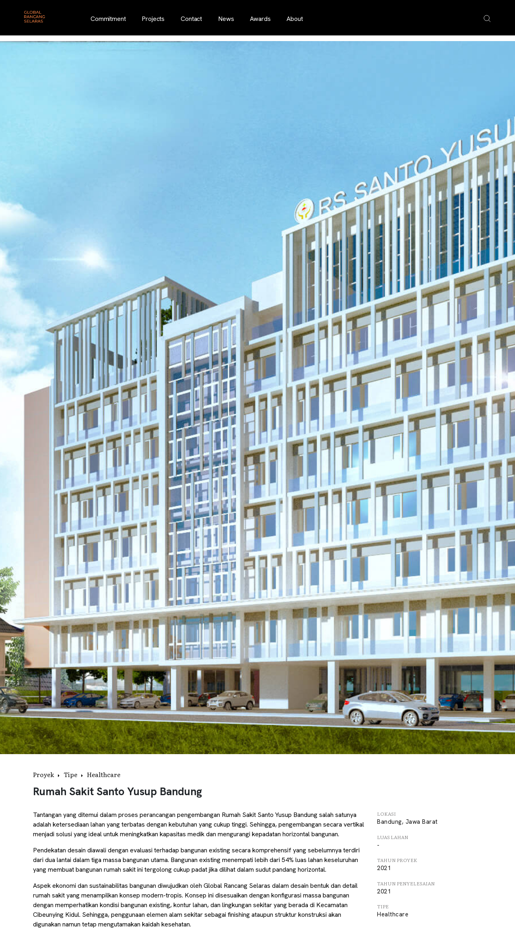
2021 (384, 868)
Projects (153, 18)
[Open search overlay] (487, 18)
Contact (191, 18)
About (294, 18)
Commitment (108, 18)
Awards (260, 18)
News (226, 18)
